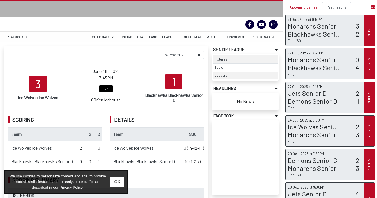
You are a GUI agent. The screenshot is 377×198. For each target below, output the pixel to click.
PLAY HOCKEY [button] (17, 37)
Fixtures (221, 59)
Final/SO (294, 40)
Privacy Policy (71, 187)
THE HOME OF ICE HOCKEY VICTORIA (39, 20)
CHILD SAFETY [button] (103, 37)
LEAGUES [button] (169, 37)
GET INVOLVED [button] (233, 37)
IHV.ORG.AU (35, 26)
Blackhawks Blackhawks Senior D (42, 161)
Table (219, 67)
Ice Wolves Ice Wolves (32, 147)
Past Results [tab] (336, 7)
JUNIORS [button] (125, 37)
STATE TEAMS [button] (147, 37)
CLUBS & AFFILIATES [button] (199, 37)
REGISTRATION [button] (262, 37)
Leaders (221, 75)
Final (291, 74)
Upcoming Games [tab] (303, 7)
